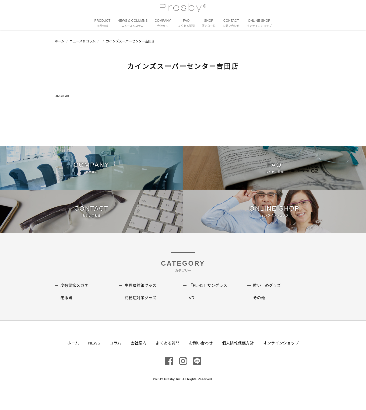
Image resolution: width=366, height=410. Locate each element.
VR (192, 307)
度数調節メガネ (75, 294)
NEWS (90, 352)
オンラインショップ (285, 352)
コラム (112, 352)
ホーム (59, 42)
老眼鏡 (66, 307)
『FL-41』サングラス (209, 294)
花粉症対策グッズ (141, 307)
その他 (259, 307)
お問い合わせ (201, 352)
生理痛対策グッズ (141, 294)
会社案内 (136, 352)
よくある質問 (166, 352)
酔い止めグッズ (267, 294)
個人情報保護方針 (240, 352)
